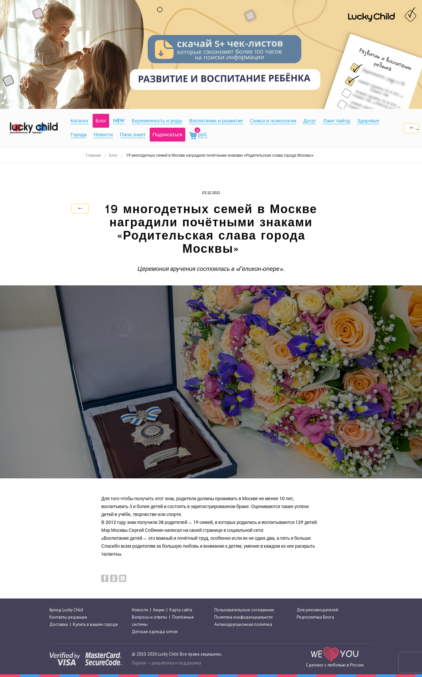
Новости (140, 610)
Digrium (139, 663)
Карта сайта (180, 610)
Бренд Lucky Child (66, 610)
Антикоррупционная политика (243, 624)
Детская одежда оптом (155, 631)
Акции (159, 610)
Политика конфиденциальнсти (243, 617)
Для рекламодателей (317, 610)
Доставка (58, 624)
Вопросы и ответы (149, 617)
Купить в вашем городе (95, 624)
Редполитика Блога (315, 617)
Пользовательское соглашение (244, 610)
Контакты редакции (68, 617)
